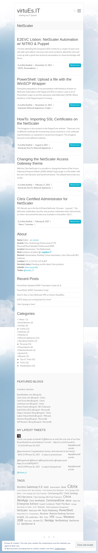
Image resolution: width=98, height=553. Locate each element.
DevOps (21, 325)
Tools (22, 362)
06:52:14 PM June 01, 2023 (29, 466)
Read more (75, 65)
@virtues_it (22, 472)
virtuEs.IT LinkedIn (49, 537)
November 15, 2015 (43, 65)
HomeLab (22, 148)
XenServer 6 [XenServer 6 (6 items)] (28, 523)
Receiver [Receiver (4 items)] (44, 513)
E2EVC (20, 68)
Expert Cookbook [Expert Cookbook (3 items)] (47, 504)
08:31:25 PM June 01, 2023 (29, 454)
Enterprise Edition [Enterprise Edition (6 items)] (27, 503)
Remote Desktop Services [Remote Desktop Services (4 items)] (62, 513)
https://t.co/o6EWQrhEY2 (27, 463)
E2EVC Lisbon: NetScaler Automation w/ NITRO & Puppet (47, 41)
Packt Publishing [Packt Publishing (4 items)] (50, 510)
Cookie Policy (60, 548)
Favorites (29, 224)
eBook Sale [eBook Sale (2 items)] (76, 501)
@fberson (47, 439)
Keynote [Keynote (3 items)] (41, 507)
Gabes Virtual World (25, 416)
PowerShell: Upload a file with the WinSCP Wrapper (44, 81)
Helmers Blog (23, 419)
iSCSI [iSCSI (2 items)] (35, 507)
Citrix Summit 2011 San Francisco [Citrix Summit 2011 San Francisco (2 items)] (29, 490)
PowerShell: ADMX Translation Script (33, 290)
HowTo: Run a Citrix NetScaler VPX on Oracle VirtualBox (40, 295)
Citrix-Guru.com (23, 397)
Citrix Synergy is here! (26, 304)
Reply (70, 445)
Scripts (48, 108)
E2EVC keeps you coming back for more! (34, 299)
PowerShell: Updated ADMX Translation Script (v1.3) (39, 285)
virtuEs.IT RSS (53, 537)
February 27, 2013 (42, 185)
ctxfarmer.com (23, 403)
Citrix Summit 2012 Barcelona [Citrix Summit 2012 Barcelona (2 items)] (53, 490)
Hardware (22, 332)
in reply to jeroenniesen (52, 454)
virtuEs (35, 240)
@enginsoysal (60, 460)
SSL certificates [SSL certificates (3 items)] (31, 517)
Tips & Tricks (25, 359)
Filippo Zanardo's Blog (26, 413)
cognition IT (46, 252)
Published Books (25, 350)
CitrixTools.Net (23, 400)
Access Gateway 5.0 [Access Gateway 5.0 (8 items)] (29, 487)
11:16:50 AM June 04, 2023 (29, 445)
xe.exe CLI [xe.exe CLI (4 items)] (38, 520)
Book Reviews (24, 322)
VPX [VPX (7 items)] (51, 517)
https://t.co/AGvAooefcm (64, 442)
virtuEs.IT (28, 11)
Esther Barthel (26, 65)
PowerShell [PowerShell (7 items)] (66, 510)
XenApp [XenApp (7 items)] (49, 520)
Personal (24, 344)
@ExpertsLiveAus (46, 460)
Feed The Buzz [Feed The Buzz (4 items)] (63, 503)
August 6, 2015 (41, 145)
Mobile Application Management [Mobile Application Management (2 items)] (57, 507)
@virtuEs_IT (29, 270)
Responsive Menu (79, 10)
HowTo (30, 148)
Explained (22, 108)
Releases (22, 356)
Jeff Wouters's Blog (25, 422)
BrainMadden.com (25, 394)
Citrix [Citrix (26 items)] (72, 486)
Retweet (76, 445)
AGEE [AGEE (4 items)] (46, 487)
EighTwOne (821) (24, 410)
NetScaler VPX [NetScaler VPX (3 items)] (35, 510)
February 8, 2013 (42, 221)
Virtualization (25, 365)
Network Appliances (35, 108)
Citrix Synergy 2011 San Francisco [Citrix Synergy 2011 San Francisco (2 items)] (35, 493)
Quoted (21, 353)
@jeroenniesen (23, 451)
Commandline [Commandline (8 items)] (55, 500)
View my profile (31, 267)
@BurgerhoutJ (23, 460)
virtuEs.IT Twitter (44, 537)
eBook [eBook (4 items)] (69, 500)
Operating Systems (26, 341)
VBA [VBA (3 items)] (41, 517)
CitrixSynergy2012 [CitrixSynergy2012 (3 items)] (55, 493)
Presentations (30, 68)
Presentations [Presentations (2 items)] (34, 514)
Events (23, 329)
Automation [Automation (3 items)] (55, 487)
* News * (21, 224)
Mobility (21, 335)
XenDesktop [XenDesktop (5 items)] (61, 520)
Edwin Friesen (23, 407)
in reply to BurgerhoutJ (51, 466)
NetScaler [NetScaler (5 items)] (22, 510)
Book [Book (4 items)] (63, 487)
